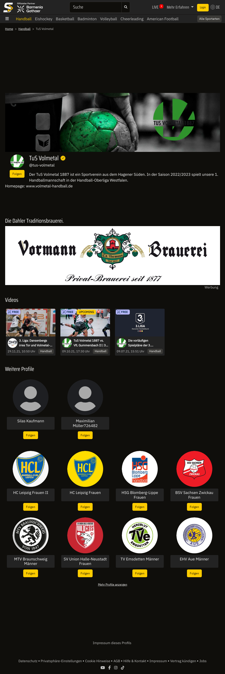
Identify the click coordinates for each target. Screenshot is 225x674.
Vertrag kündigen (183, 661)
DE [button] (215, 7)
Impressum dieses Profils (112, 643)
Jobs (203, 661)
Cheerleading (132, 18)
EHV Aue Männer (194, 559)
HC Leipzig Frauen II (30, 492)
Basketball (65, 18)
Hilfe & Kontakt (135, 661)
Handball (24, 18)
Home (9, 29)
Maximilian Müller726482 (85, 423)
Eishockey (43, 18)
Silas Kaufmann (30, 421)
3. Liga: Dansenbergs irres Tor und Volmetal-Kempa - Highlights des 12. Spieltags (34, 343)
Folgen (17, 174)
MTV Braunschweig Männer (30, 561)
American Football (162, 18)
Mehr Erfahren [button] (178, 7)
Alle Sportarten (209, 19)
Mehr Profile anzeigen (112, 584)
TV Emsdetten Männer (140, 559)
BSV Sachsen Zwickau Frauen (194, 495)
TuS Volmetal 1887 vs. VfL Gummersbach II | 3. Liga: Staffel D (89, 343)
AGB (117, 661)
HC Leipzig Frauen (85, 492)
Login (203, 7)
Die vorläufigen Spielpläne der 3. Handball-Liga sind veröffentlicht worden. (143, 343)
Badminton (87, 18)
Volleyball (108, 18)
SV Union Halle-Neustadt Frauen (85, 561)
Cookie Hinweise (98, 661)
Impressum (159, 661)
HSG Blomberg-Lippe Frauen (139, 495)
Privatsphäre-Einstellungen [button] (62, 661)
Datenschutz (28, 661)
